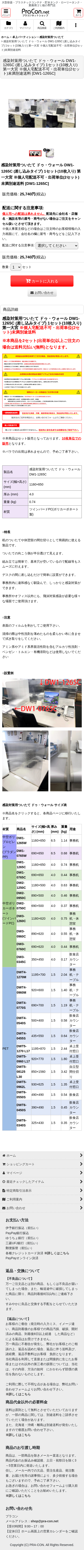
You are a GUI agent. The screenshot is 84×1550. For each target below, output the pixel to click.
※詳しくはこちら (56, 1253)
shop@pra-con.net (44, 1521)
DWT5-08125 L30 (21, 1072)
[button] (6, 12)
